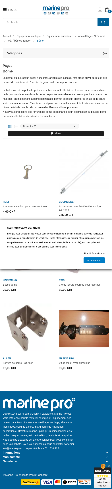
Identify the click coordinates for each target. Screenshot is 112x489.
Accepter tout (94, 260)
